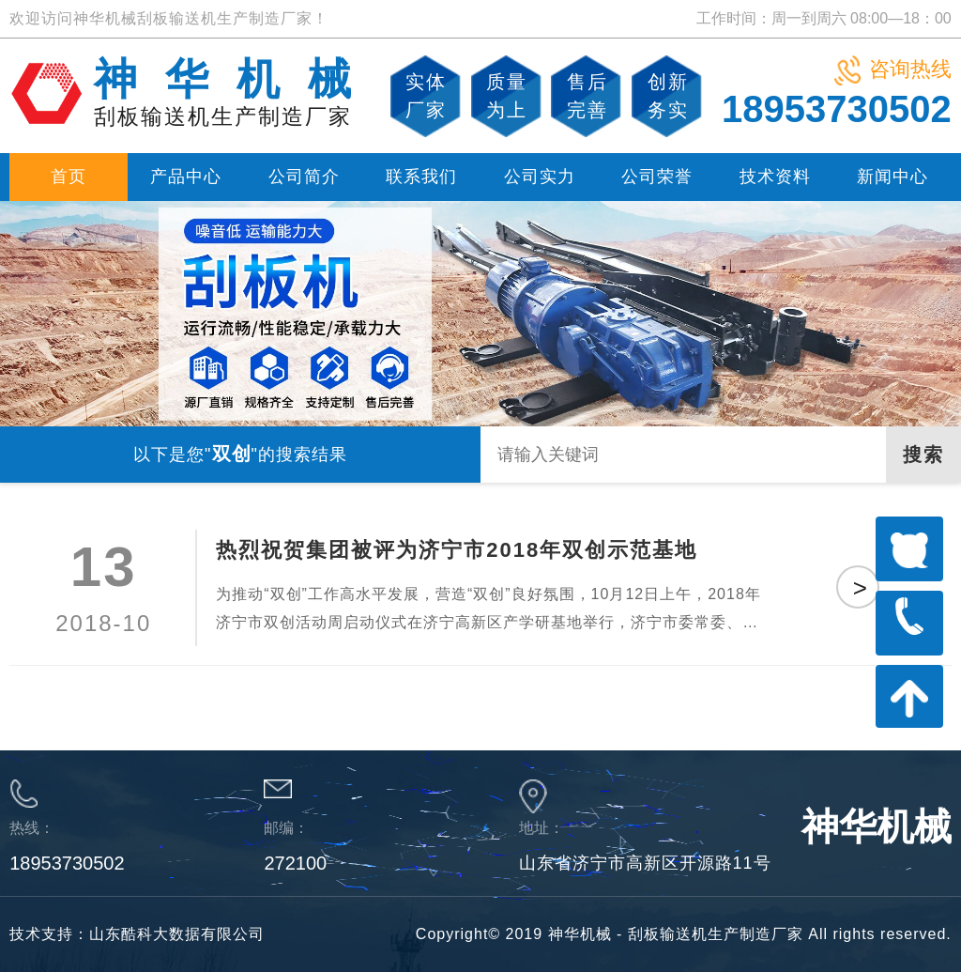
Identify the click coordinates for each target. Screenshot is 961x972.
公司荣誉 (657, 176)
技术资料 (775, 176)
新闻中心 (892, 176)
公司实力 (539, 176)
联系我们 (421, 176)
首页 (68, 176)
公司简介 (304, 176)
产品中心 (185, 176)
